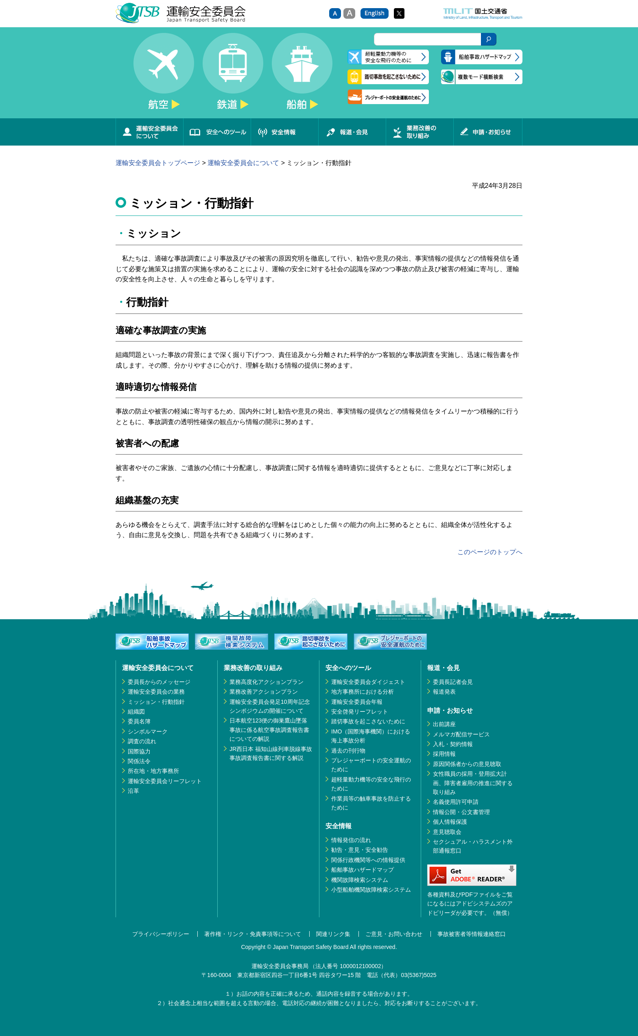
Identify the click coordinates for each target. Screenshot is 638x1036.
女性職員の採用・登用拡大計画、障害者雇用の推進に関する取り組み (473, 782)
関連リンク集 (333, 934)
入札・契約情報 (453, 744)
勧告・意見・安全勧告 (359, 850)
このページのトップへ (489, 551)
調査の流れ (142, 741)
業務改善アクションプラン (263, 691)
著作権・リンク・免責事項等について (252, 934)
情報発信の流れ (351, 840)
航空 (163, 75)
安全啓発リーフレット (359, 711)
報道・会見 (352, 132)
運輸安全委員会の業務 (156, 691)
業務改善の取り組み (419, 132)
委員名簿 (139, 721)
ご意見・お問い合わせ (393, 934)
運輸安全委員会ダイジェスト (368, 682)
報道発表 (444, 691)
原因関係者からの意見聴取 (467, 764)
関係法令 (139, 761)
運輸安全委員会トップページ (158, 162)
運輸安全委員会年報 (356, 702)
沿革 (133, 791)
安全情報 (284, 132)
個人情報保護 (450, 821)
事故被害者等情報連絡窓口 (471, 934)
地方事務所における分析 (362, 691)
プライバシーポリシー (160, 934)
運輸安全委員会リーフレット (165, 781)
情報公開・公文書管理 (461, 812)
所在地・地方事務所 (153, 771)
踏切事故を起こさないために (368, 721)
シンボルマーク (148, 731)
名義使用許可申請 (455, 802)
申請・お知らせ (487, 132)
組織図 (136, 711)
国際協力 (139, 751)
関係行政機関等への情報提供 (368, 860)
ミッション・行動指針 (156, 702)
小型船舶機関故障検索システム (371, 889)
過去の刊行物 (348, 750)
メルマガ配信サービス (461, 734)
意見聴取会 (447, 832)
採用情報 (444, 754)
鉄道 (232, 75)
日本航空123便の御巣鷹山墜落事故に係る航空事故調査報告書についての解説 (269, 729)
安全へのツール (217, 132)
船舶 (301, 75)
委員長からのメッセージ (159, 682)
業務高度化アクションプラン (266, 682)
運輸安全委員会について (149, 132)
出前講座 (444, 724)
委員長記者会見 (453, 682)
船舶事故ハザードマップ (362, 869)
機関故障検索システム (359, 880)
